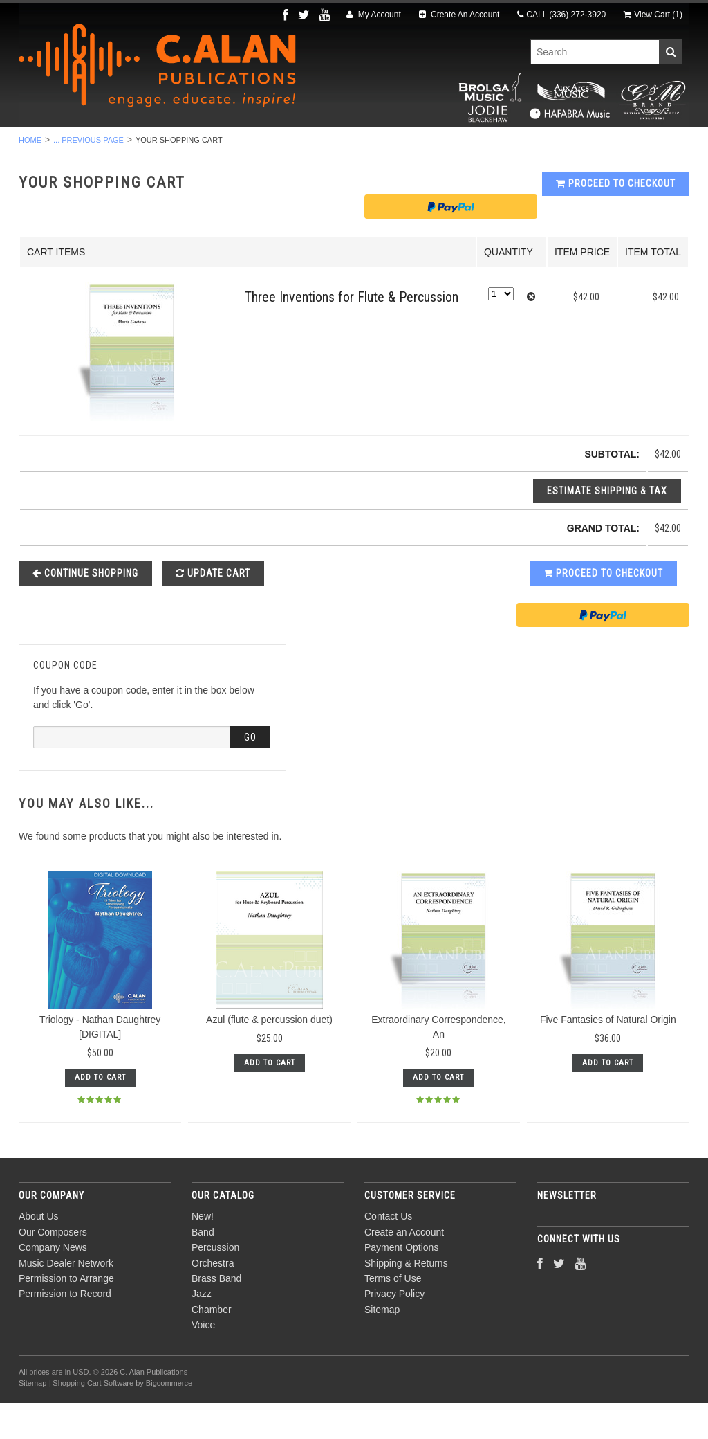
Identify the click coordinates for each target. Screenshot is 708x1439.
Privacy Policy (394, 1330)
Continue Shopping (85, 609)
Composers (628, 146)
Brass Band (359, 146)
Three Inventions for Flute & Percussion (351, 333)
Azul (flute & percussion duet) (269, 1056)
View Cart (653, 14)
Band (115, 146)
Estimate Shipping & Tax (607, 526)
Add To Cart (100, 1114)
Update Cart (213, 609)
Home (30, 176)
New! (62, 146)
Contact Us (388, 1252)
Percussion (186, 146)
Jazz (430, 146)
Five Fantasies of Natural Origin (608, 1056)
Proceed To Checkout (616, 220)
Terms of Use (392, 1314)
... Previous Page (88, 176)
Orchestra (273, 146)
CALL (561, 14)
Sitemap (382, 1345)
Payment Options (401, 1283)
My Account (373, 14)
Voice (557, 146)
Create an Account (404, 1268)
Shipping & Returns (406, 1299)
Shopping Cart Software (93, 1419)
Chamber (493, 146)
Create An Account (459, 14)
